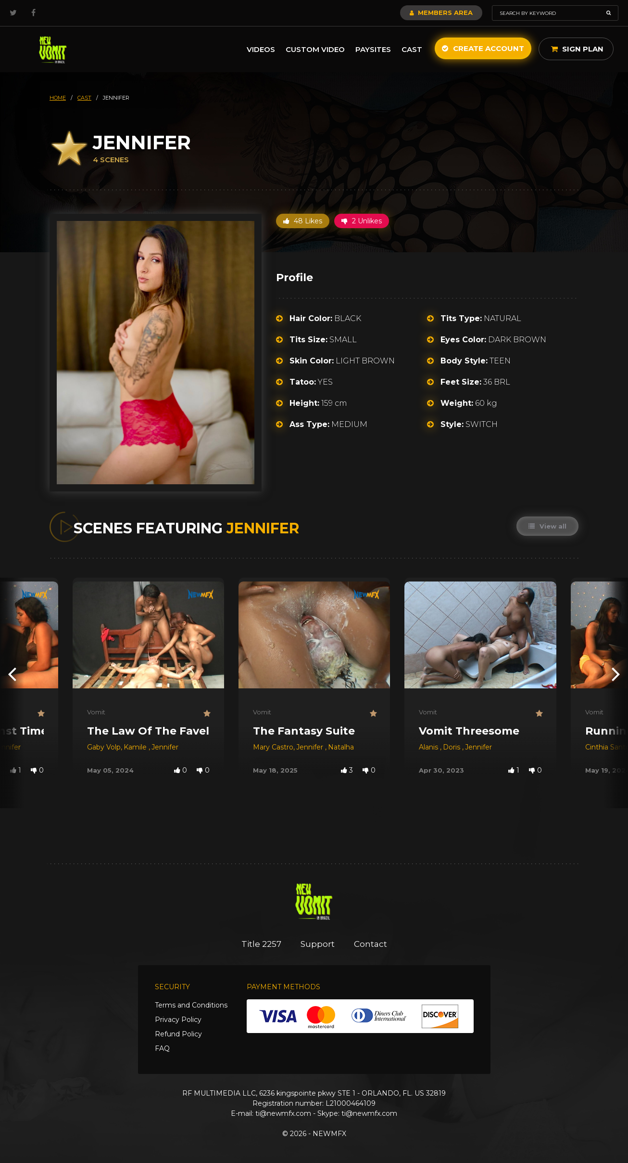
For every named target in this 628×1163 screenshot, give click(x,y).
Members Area (441, 12)
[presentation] (12, 674)
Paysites (373, 49)
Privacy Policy (178, 1019)
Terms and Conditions (191, 1005)
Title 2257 (261, 944)
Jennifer (164, 747)
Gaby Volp (104, 747)
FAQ (162, 1048)
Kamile (136, 747)
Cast (412, 49)
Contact (370, 944)
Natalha (341, 747)
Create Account (483, 48)
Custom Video (315, 49)
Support (318, 944)
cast (84, 97)
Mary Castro (273, 747)
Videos (261, 49)
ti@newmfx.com (283, 1113)
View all (547, 526)
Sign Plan (577, 48)
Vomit (96, 712)
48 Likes (302, 221)
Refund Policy (178, 1034)
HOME (58, 97)
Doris (452, 747)
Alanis (429, 747)
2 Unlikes (361, 221)
